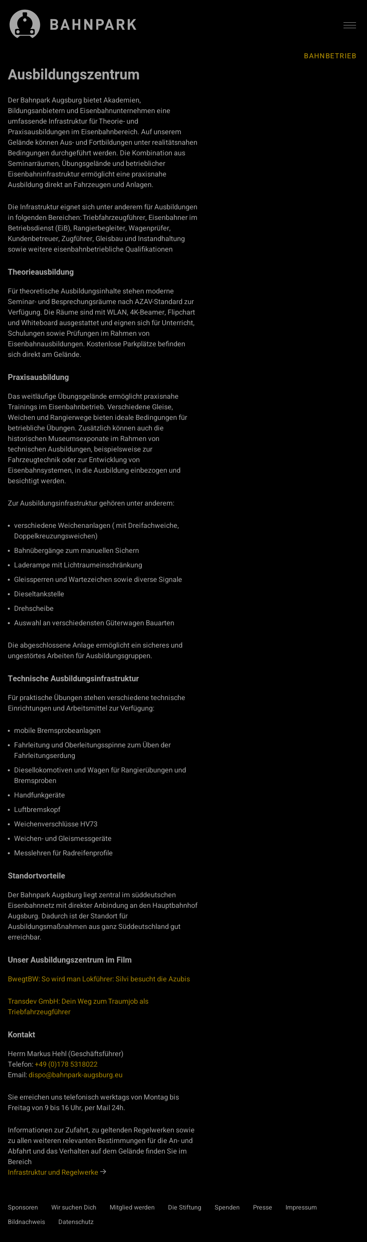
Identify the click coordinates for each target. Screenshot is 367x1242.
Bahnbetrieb (330, 56)
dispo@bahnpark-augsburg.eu (76, 1075)
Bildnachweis (26, 1222)
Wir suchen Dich (73, 1207)
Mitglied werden (132, 1207)
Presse (262, 1207)
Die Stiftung (184, 1207)
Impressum (301, 1207)
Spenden (227, 1207)
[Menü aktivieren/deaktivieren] (349, 25)
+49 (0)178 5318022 (66, 1064)
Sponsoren (23, 1207)
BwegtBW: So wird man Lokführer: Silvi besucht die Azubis (99, 979)
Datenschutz (76, 1222)
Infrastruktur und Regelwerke (53, 1172)
